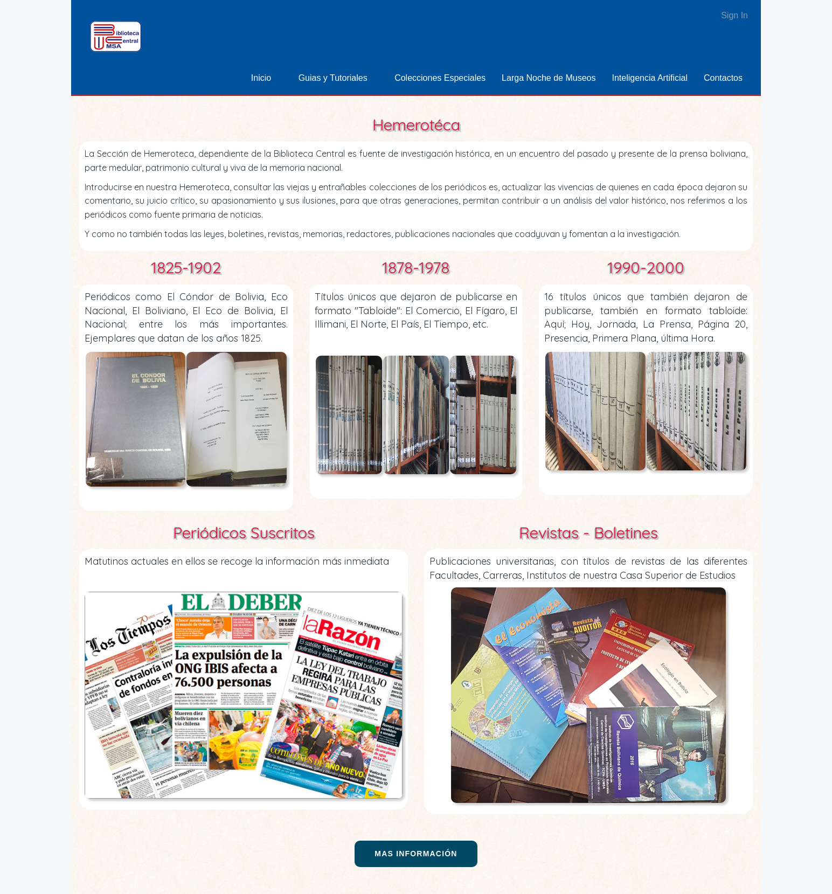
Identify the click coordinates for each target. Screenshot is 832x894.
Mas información (416, 853)
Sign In (734, 15)
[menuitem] (266, 78)
